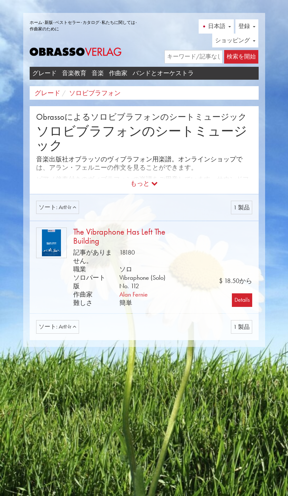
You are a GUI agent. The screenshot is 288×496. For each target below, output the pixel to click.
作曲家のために (44, 28)
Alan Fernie (133, 294)
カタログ (91, 22)
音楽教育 (74, 73)
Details (242, 299)
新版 (49, 22)
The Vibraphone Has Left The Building (119, 236)
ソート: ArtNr (57, 207)
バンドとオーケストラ (163, 73)
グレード (44, 73)
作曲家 (118, 73)
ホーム (36, 22)
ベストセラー (67, 22)
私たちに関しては (118, 22)
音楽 (98, 73)
